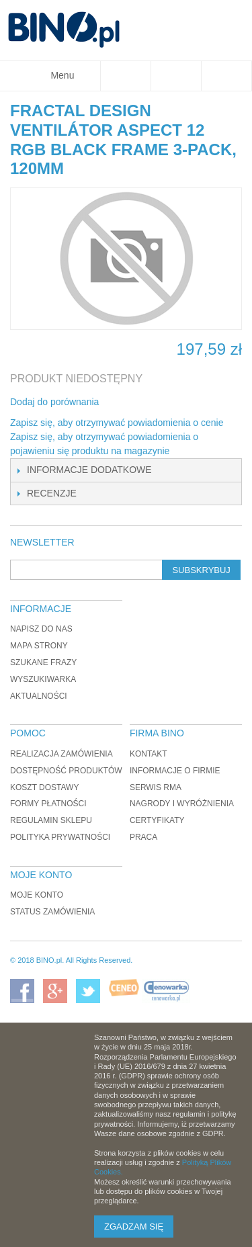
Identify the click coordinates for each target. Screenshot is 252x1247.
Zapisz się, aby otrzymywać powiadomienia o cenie (116, 422)
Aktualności (38, 696)
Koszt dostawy (44, 787)
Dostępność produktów (66, 770)
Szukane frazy (43, 662)
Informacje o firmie (175, 770)
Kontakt (148, 754)
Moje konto (36, 895)
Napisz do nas (41, 629)
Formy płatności (48, 803)
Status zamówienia (52, 911)
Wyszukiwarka (43, 679)
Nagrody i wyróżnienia (182, 803)
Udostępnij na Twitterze (154, 402)
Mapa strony (39, 645)
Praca (143, 837)
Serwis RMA (155, 787)
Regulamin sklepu (51, 820)
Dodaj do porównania (54, 401)
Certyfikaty (157, 820)
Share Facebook (127, 402)
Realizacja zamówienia (61, 754)
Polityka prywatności (60, 837)
